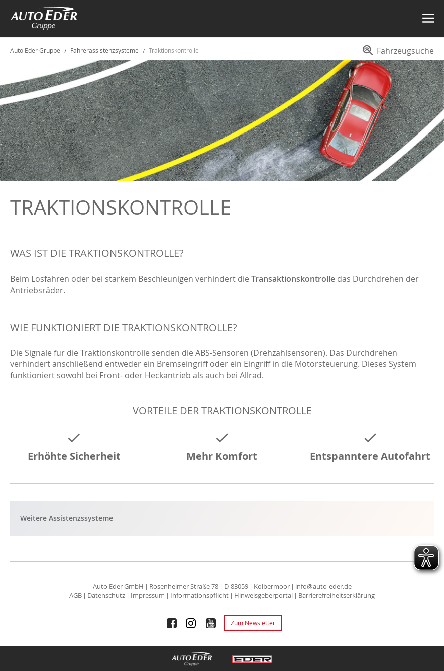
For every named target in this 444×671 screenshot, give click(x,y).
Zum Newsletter (253, 623)
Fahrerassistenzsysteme (105, 50)
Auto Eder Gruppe (35, 50)
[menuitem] (396, 54)
